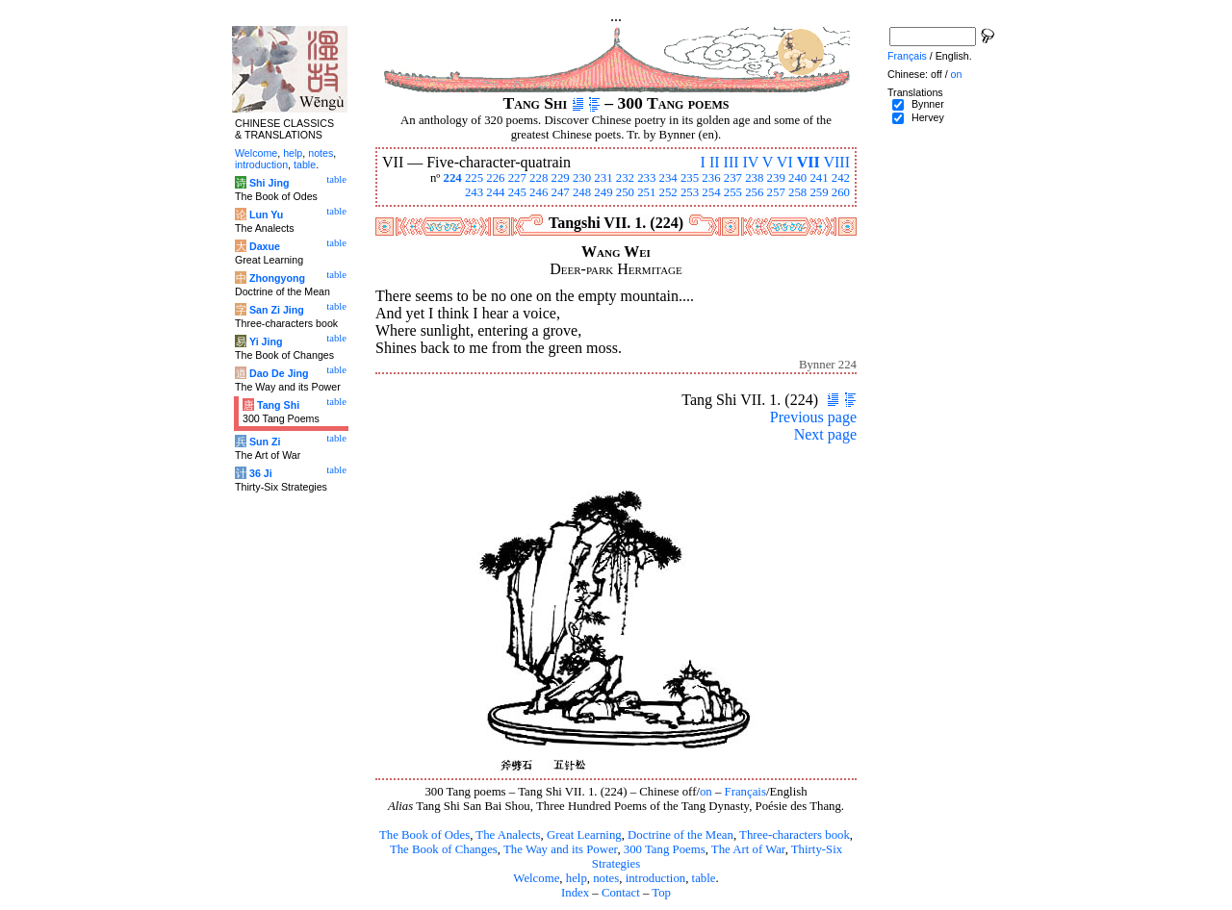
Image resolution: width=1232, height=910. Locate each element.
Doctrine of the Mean (680, 835)
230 (582, 178)
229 (561, 178)
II (714, 162)
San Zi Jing (276, 310)
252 (668, 192)
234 (668, 178)
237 (733, 178)
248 (582, 192)
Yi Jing (266, 341)
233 (646, 178)
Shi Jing (269, 183)
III (731, 162)
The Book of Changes (444, 849)
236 (711, 178)
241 (818, 178)
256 (754, 192)
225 (474, 178)
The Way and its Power (560, 849)
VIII (836, 162)
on (706, 791)
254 (711, 192)
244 (495, 192)
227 (517, 178)
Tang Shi (278, 405)
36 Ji (260, 473)
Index (575, 892)
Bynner (927, 104)
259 (818, 192)
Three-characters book (794, 835)
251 (646, 192)
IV (751, 162)
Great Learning (584, 835)
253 (689, 192)
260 (841, 192)
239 (776, 178)
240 (797, 178)
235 (689, 178)
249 (603, 192)
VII (808, 162)
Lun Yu (266, 214)
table (704, 878)
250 (625, 192)
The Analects (507, 835)
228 (538, 178)
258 (797, 192)
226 (495, 178)
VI (785, 162)
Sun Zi (265, 441)
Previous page (813, 417)
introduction (656, 878)
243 (474, 192)
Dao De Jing (279, 373)
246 (538, 192)
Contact (621, 892)
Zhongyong (277, 278)
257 (776, 192)
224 (452, 178)
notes (606, 878)
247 (561, 192)
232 (625, 178)
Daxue (264, 246)
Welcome (536, 878)
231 (603, 178)
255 (733, 192)
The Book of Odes (424, 835)
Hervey (927, 117)
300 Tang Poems (665, 849)
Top (661, 892)
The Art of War (748, 849)
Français (745, 791)
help (576, 878)
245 (517, 192)
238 (754, 178)
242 (841, 178)
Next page (825, 434)
